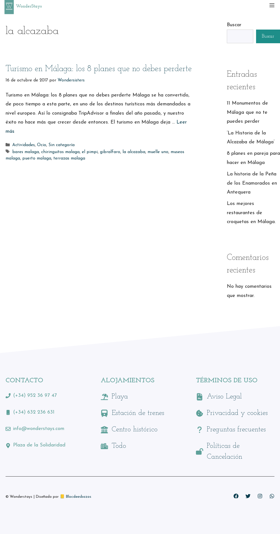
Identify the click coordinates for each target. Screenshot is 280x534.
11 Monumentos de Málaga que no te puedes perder (247, 112)
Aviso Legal (224, 396)
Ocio (41, 145)
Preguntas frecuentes (236, 429)
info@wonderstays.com (38, 428)
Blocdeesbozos (78, 497)
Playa (120, 396)
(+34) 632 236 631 (34, 412)
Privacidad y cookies (237, 413)
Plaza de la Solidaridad (39, 445)
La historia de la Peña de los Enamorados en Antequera (252, 183)
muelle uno (158, 152)
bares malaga (25, 152)
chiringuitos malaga (60, 152)
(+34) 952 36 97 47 (35, 395)
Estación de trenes (138, 413)
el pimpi (90, 152)
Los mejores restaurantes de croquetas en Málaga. (251, 212)
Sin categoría (61, 145)
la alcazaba (133, 152)
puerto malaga (36, 158)
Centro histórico (135, 429)
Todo (119, 446)
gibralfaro (110, 152)
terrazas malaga (69, 158)
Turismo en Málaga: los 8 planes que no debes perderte (99, 69)
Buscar (234, 25)
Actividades (23, 145)
